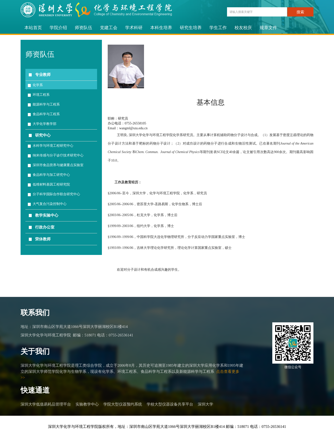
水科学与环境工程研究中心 (53, 145)
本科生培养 (161, 27)
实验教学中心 (87, 404)
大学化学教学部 (44, 124)
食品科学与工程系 (46, 114)
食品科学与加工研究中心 (51, 175)
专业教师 (43, 75)
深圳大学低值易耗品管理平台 (46, 404)
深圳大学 (205, 404)
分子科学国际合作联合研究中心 (56, 194)
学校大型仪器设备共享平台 (170, 404)
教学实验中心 (46, 215)
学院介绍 (58, 27)
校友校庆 (243, 27)
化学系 (38, 85)
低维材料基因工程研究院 (51, 184)
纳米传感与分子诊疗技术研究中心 (58, 155)
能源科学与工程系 (46, 104)
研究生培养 (191, 27)
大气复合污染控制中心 (50, 204)
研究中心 (43, 135)
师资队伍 (83, 27)
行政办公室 (44, 227)
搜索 (300, 12)
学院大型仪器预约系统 (122, 404)
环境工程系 (41, 95)
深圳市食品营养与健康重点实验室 (58, 165)
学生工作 (218, 27)
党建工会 (108, 27)
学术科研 (134, 27)
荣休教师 (43, 239)
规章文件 (268, 27)
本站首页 (33, 27)
